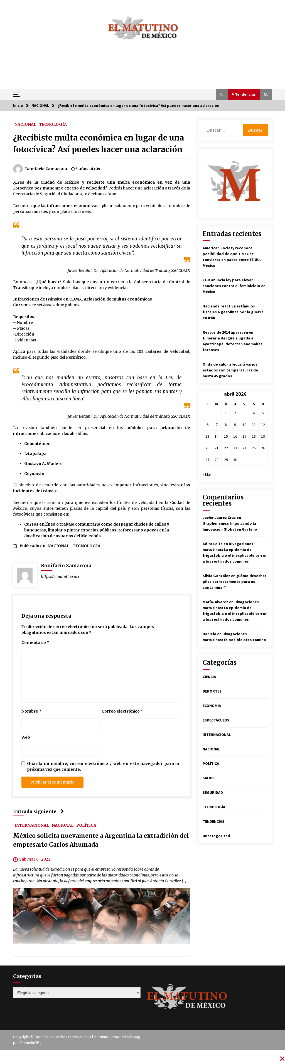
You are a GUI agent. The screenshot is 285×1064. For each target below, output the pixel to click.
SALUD (208, 777)
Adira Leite (213, 543)
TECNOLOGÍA (53, 124)
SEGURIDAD (213, 792)
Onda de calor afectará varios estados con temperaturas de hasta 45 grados (230, 370)
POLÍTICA (86, 825)
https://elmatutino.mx (60, 576)
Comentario (35, 642)
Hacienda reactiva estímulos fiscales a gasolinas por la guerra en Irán (233, 312)
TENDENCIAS (213, 821)
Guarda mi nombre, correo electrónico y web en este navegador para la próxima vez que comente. (103, 766)
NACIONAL (25, 124)
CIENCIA (209, 676)
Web (25, 737)
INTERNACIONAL (31, 825)
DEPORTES (212, 691)
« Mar (207, 474)
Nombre (31, 711)
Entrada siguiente (38, 811)
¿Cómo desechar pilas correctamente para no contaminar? (234, 581)
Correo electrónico (122, 711)
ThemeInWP (30, 1042)
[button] (222, 94)
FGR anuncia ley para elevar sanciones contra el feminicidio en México (234, 285)
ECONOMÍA (212, 705)
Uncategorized (216, 835)
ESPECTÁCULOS (216, 720)
